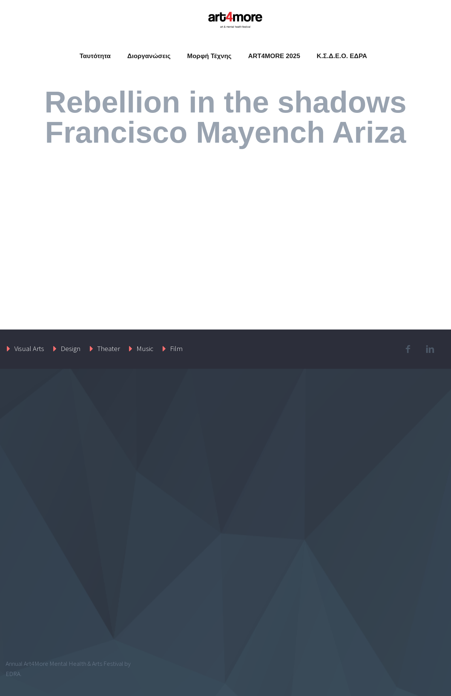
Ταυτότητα (95, 56)
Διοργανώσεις (148, 56)
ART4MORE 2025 (274, 56)
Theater (108, 348)
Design (71, 348)
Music (145, 348)
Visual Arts (29, 348)
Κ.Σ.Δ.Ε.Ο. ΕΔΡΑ (342, 56)
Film (176, 348)
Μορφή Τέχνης (209, 56)
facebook (408, 349)
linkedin (430, 349)
